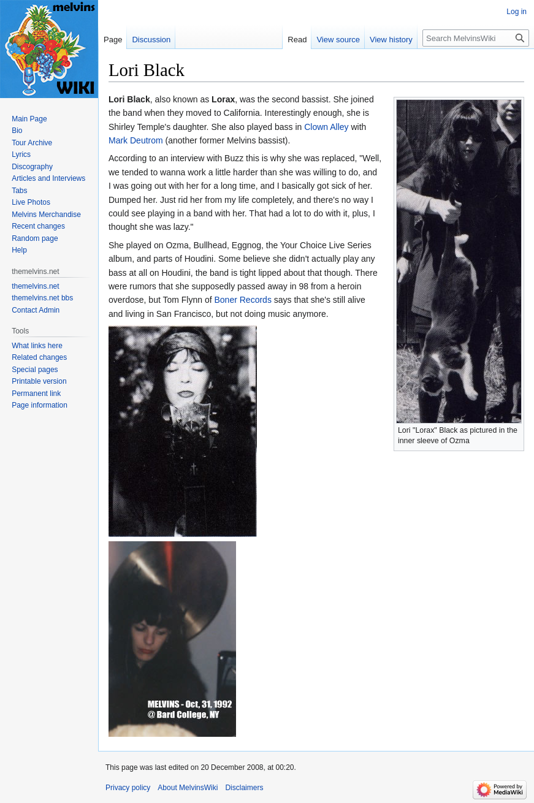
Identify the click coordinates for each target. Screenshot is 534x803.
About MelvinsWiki (188, 787)
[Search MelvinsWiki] (475, 38)
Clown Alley (326, 127)
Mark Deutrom (136, 140)
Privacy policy (127, 787)
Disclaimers (244, 787)
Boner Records (243, 300)
